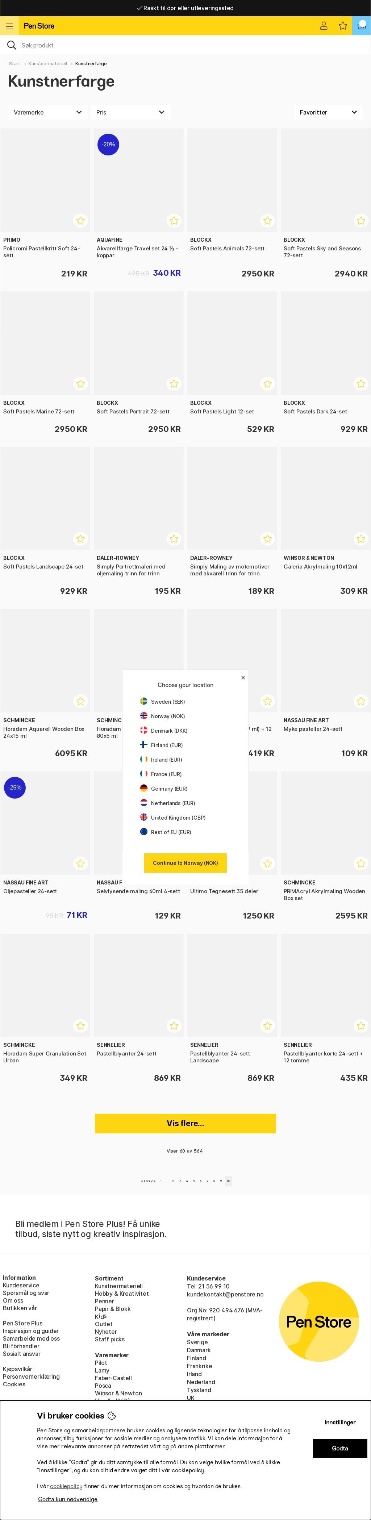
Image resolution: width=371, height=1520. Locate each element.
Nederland (201, 1382)
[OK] (185, 44)
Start (14, 63)
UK (191, 1398)
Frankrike (199, 1366)
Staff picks (110, 1339)
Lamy (102, 1370)
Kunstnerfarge (91, 63)
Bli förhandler (21, 1346)
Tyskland (199, 1390)
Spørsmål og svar (26, 1292)
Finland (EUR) (161, 745)
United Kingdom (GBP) (172, 818)
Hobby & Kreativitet (122, 1293)
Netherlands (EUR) (167, 803)
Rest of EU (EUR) (165, 832)
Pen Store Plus (22, 1323)
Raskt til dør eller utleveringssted (185, 8)
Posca (103, 1385)
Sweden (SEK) (162, 702)
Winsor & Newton (118, 1393)
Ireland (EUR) (161, 760)
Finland (196, 1358)
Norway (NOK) (162, 716)
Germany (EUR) (164, 789)
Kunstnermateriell (48, 63)
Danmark (199, 1350)
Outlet (104, 1324)
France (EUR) (161, 774)
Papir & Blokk (113, 1308)
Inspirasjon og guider (31, 1330)
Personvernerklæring (31, 1376)
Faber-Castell (113, 1378)
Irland (194, 1374)
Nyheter (106, 1331)
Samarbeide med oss (31, 1338)
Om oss (13, 1300)
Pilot (101, 1362)
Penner (104, 1301)
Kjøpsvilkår (17, 1369)
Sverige (197, 1342)
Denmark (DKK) (164, 731)
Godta (340, 1448)
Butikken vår (20, 1308)
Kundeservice (21, 1285)
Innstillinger (340, 1422)
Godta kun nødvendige (67, 1499)
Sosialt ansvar (22, 1353)
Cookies (14, 1384)
